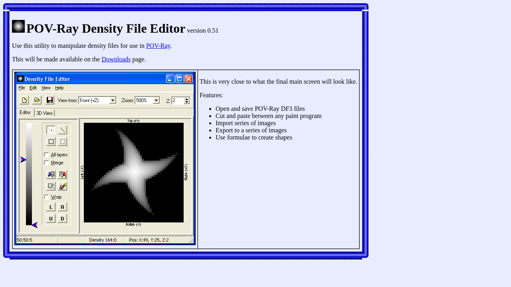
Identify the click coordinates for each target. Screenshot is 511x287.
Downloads (116, 59)
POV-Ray (158, 45)
